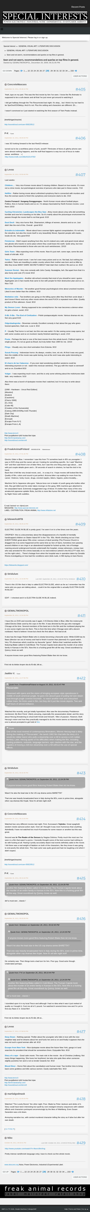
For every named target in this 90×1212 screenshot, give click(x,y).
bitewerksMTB (15, 519)
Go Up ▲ (85, 1209)
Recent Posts (78, 7)
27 (44, 71)
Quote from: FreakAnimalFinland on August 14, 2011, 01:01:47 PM (37, 684)
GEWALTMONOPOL (18, 610)
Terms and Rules (75, 1209)
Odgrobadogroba (12, 323)
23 (32, 71)
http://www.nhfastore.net (46, 510)
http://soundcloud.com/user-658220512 (19, 124)
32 (61, 71)
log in (36, 37)
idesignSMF (32, 1209)
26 (41, 71)
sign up (44, 37)
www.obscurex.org (12, 1165)
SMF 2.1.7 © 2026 (8, 1209)
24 (35, 71)
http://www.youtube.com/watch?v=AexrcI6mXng (25, 1148)
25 (38, 71)
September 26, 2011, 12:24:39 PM (16, 615)
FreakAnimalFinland (18, 449)
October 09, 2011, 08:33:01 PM (15, 1143)
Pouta (7, 339)
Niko (9, 1138)
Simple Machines (21, 1209)
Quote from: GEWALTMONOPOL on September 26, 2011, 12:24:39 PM (39, 779)
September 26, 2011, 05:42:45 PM (16, 773)
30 (55, 71)
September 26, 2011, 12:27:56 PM (16, 678)
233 (72, 71)
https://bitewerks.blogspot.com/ (16, 565)
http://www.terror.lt (11, 433)
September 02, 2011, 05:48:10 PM (16, 89)
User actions (80, 76)
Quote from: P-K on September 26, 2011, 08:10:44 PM (32, 973)
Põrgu (7, 347)
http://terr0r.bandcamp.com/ (15, 438)
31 (57, 71)
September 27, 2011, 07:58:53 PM (16, 1031)
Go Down (7, 71)
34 (66, 71)
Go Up (6, 1172)
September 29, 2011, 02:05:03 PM (16, 1098)
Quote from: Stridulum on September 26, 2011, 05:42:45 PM (34, 925)
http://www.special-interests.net (26, 508)
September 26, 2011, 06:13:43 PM (16, 818)
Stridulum (12, 574)
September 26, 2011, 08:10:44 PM (16, 878)
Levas (10, 169)
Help (66, 1209)
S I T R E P (9, 1129)
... (26, 71)
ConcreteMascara (16, 84)
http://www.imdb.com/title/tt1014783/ (20, 157)
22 (29, 71)
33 (63, 71)
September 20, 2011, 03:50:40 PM (16, 174)
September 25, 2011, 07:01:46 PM (16, 454)
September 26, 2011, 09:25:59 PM (16, 918)
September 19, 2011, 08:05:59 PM (16, 138)
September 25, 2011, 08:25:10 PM (16, 524)
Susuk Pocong (11, 352)
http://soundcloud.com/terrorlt (16, 440)
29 (51, 71)
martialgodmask (16, 1094)
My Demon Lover (12, 307)
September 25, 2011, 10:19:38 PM (16, 579)
